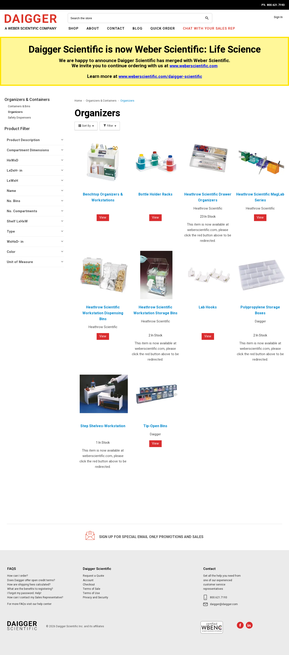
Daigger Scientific (17, 31)
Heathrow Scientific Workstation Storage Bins (155, 310)
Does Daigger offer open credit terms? (31, 580)
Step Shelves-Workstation (102, 426)
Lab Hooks (208, 307)
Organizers (15, 112)
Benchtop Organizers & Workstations (103, 197)
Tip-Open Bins (155, 426)
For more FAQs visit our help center (29, 604)
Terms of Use (91, 593)
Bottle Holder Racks (155, 194)
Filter (109, 126)
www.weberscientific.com (194, 66)
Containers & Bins (19, 106)
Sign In (278, 17)
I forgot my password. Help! (24, 593)
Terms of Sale (91, 589)
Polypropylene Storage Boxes (260, 310)
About (92, 28)
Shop (73, 28)
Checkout (89, 585)
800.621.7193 (218, 597)
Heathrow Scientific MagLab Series (260, 197)
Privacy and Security (95, 597)
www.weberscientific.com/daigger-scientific (160, 77)
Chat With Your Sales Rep (209, 28)
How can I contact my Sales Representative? (35, 597)
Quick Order (162, 28)
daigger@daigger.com (224, 604)
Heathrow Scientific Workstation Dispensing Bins (102, 313)
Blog (137, 28)
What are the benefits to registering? (30, 589)
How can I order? (17, 576)
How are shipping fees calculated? (28, 585)
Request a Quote (93, 576)
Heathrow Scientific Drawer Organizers (207, 197)
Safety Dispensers (19, 118)
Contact (116, 28)
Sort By (86, 126)
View (102, 217)
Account (88, 580)
